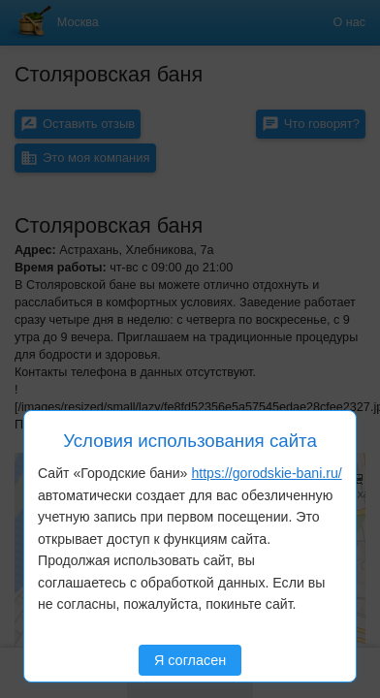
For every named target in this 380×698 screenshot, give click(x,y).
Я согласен (190, 660)
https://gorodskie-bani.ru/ (266, 473)
